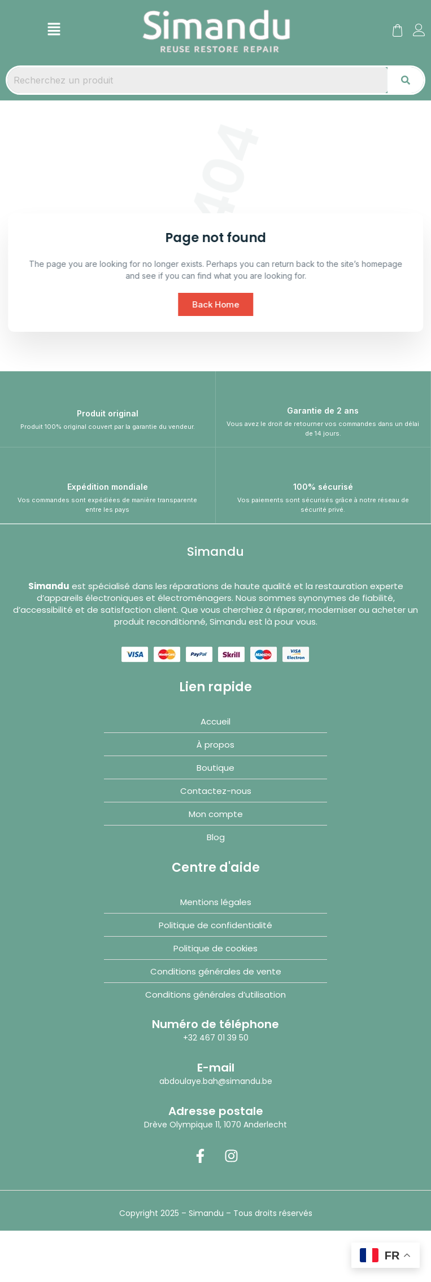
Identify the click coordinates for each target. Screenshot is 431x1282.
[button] (53, 29)
